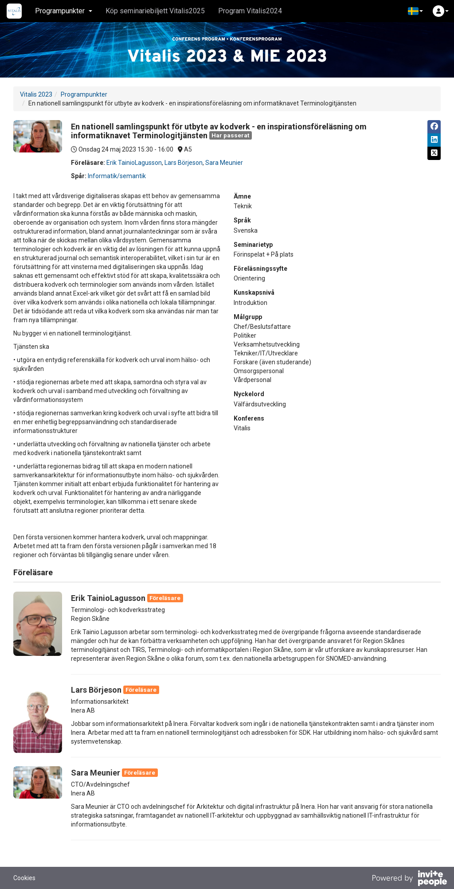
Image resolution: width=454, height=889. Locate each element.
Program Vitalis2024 (250, 11)
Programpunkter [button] (63, 11)
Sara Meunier (224, 162)
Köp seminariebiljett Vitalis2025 (155, 11)
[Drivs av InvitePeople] (409, 879)
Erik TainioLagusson (134, 162)
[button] (415, 11)
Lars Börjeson (183, 162)
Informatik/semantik (117, 175)
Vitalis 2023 (36, 94)
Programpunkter (84, 94)
